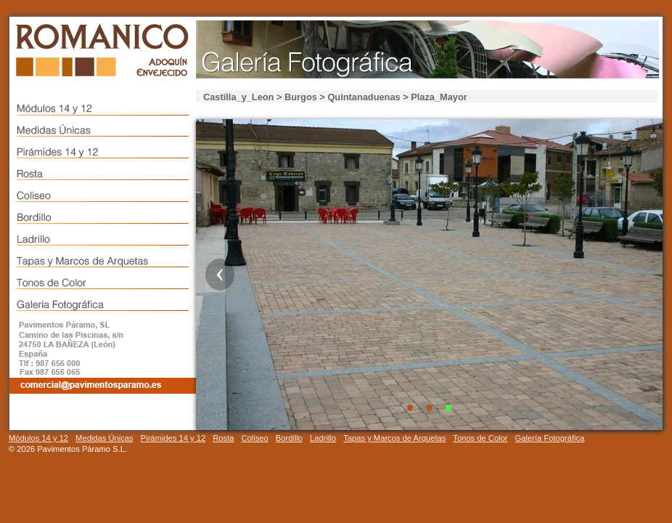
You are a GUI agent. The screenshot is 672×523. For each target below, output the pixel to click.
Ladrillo (323, 438)
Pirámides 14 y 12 (173, 438)
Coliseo (254, 438)
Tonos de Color (480, 438)
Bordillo (289, 438)
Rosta (223, 438)
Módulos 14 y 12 (38, 438)
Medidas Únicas (104, 438)
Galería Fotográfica (550, 438)
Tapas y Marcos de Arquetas (394, 438)
